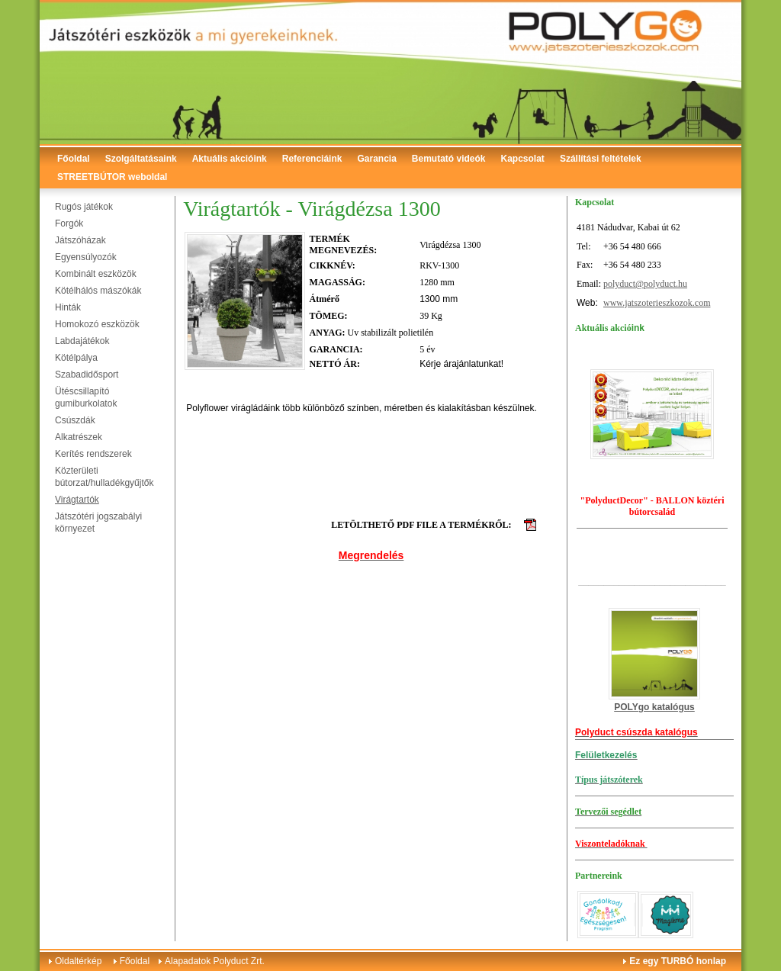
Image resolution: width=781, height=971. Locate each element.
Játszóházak (80, 240)
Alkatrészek (78, 437)
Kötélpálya (76, 357)
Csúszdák (75, 420)
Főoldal (73, 158)
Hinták (68, 307)
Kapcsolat (523, 158)
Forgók (69, 223)
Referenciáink (312, 158)
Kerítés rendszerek (93, 454)
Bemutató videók (449, 158)
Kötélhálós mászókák (98, 290)
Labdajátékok (82, 341)
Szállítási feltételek (600, 158)
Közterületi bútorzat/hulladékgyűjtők (104, 476)
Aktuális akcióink (229, 158)
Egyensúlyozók (86, 257)
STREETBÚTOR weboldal (112, 177)
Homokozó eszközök (97, 324)
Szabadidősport (86, 374)
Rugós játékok (84, 206)
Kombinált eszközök (96, 273)
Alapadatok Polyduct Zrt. (215, 961)
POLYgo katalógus (654, 707)
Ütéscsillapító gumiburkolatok (86, 397)
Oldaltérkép (78, 961)
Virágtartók (77, 499)
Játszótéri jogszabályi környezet (98, 522)
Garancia (376, 158)
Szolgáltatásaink (141, 158)
